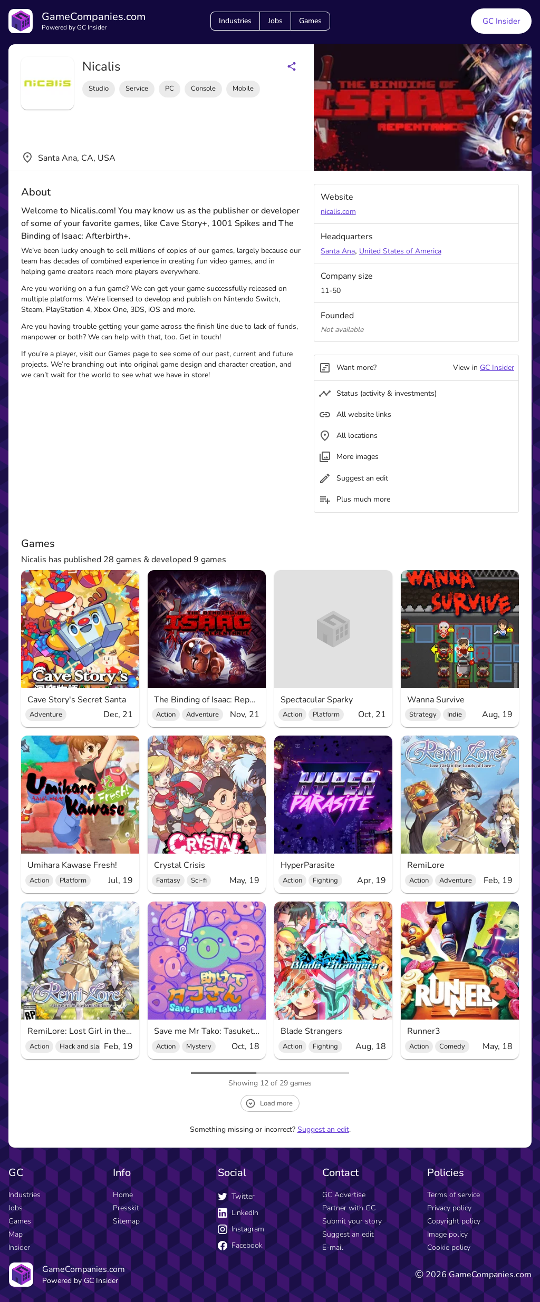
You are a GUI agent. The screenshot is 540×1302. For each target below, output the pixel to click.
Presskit (126, 1208)
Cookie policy (448, 1247)
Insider (19, 1247)
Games (310, 21)
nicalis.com (338, 212)
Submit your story (352, 1221)
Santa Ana (338, 251)
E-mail (332, 1247)
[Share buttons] (291, 66)
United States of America (400, 251)
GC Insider (497, 368)
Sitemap (126, 1221)
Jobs (275, 21)
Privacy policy (449, 1208)
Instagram (241, 1229)
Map (15, 1234)
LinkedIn (238, 1213)
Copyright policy (453, 1221)
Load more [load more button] (269, 1103)
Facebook (240, 1245)
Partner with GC (348, 1208)
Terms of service (453, 1195)
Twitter (236, 1196)
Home (123, 1195)
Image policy (447, 1234)
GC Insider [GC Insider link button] (501, 21)
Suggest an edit (323, 1129)
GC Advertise (343, 1195)
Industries (235, 21)
